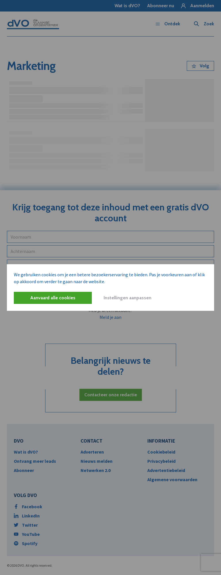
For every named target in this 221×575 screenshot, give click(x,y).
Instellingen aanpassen (127, 297)
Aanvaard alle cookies (52, 297)
